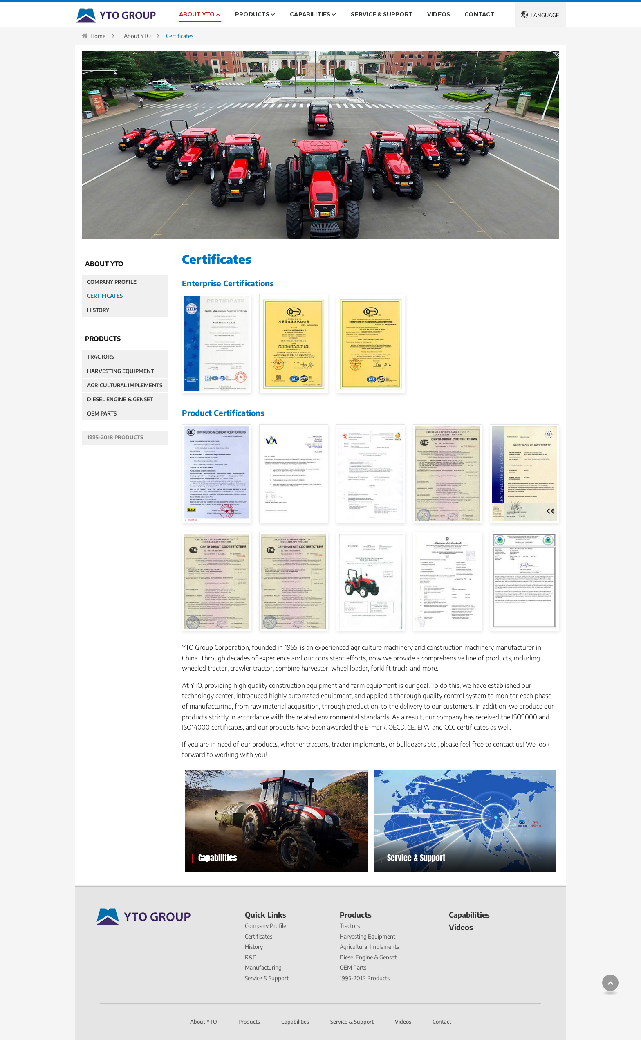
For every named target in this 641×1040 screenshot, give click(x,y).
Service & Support (382, 14)
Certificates (105, 295)
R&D (251, 957)
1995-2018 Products (115, 437)
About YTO (137, 35)
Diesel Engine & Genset (120, 399)
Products (356, 915)
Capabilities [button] (310, 14)
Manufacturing (263, 967)
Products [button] (252, 14)
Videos (438, 14)
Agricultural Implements (124, 385)
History (98, 310)
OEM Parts (102, 413)
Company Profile (112, 282)
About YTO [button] (197, 14)
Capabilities (217, 858)
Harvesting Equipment (120, 371)
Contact (479, 14)
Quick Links (265, 915)
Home (97, 35)
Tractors (100, 356)
